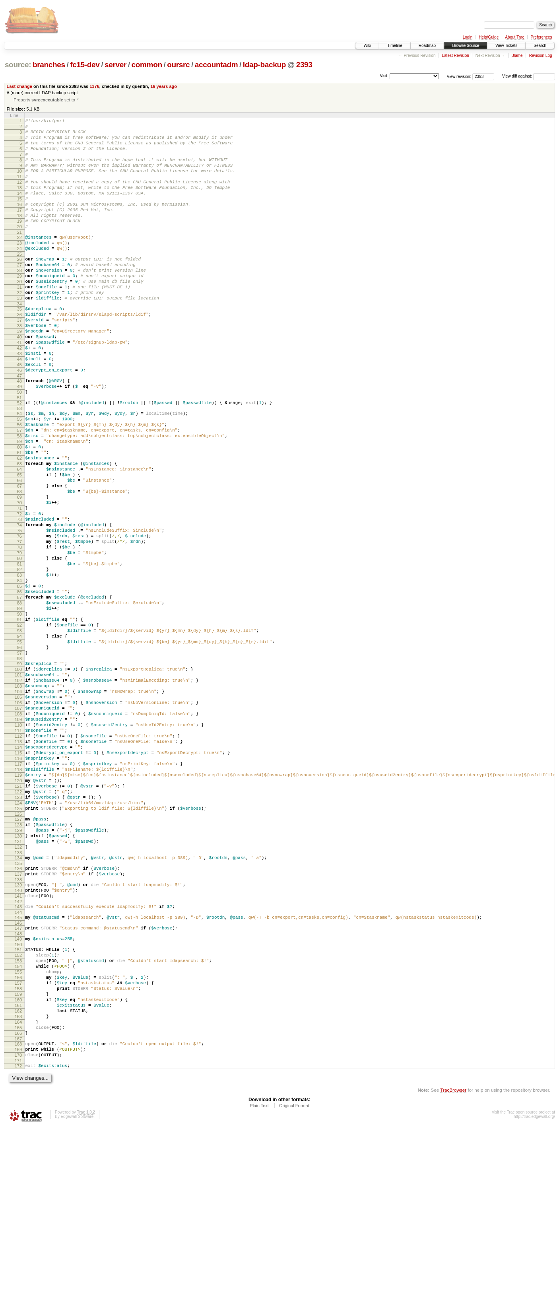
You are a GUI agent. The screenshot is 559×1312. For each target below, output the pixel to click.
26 (19, 287)
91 (19, 720)
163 (18, 1191)
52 (19, 458)
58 (19, 497)
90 (19, 713)
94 (19, 741)
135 (18, 1013)
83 (19, 666)
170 (18, 1237)
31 (19, 321)
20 (19, 250)
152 (18, 1117)
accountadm (216, 64)
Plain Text (259, 1290)
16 (19, 223)
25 (19, 282)
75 (19, 612)
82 (19, 659)
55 (19, 477)
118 (18, 901)
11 (19, 189)
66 (19, 551)
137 (18, 1025)
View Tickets (506, 45)
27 (19, 294)
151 (18, 1110)
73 (19, 599)
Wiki (367, 45)
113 (18, 867)
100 (18, 779)
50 (19, 446)
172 (18, 1249)
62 (19, 524)
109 (18, 840)
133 (18, 1001)
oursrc (178, 64)
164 (18, 1198)
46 (19, 421)
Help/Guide (489, 37)
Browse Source (465, 45)
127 (18, 960)
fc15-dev (84, 64)
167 (18, 1218)
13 (19, 202)
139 (18, 1037)
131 (18, 987)
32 (19, 328)
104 (18, 807)
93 (19, 734)
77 (19, 626)
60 (19, 511)
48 (19, 433)
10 (19, 182)
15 (19, 216)
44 (19, 407)
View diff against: (528, 76)
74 (19, 605)
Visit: (384, 76)
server (115, 64)
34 (19, 341)
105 (18, 813)
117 (18, 894)
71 (19, 585)
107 (18, 827)
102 (18, 793)
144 (18, 1069)
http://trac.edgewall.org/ (534, 1301)
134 (18, 1006)
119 (18, 908)
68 (19, 565)
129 (18, 974)
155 (18, 1137)
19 (19, 243)
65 (19, 544)
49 (19, 439)
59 (19, 504)
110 (18, 847)
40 (19, 380)
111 (18, 854)
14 (19, 209)
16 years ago (163, 86)
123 (18, 935)
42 (19, 394)
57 (19, 490)
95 (19, 747)
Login (467, 37)
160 (18, 1171)
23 (19, 268)
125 (18, 949)
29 (19, 307)
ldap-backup (264, 64)
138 (18, 1032)
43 (19, 400)
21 (19, 257)
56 (19, 484)
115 (18, 881)
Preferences (541, 37)
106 (18, 820)
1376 (94, 86)
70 (19, 578)
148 (18, 1093)
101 (18, 786)
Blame (516, 55)
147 (18, 1086)
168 (18, 1223)
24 (19, 275)
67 (19, 558)
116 (18, 888)
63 (19, 531)
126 (18, 955)
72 (19, 592)
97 (19, 761)
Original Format (294, 1290)
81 (19, 653)
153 (18, 1124)
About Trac (514, 37)
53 (19, 465)
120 (18, 915)
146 (18, 1081)
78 (19, 632)
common (147, 64)
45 (19, 414)
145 (18, 1074)
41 (19, 387)
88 (19, 700)
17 (19, 229)
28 (19, 301)
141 (18, 1050)
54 (19, 470)
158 (18, 1157)
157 (18, 1151)
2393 (304, 64)
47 (19, 428)
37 (19, 360)
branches (49, 64)
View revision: (459, 76)
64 (19, 538)
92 (19, 727)
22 (19, 262)
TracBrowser (453, 1274)
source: (18, 64)
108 (18, 834)
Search (540, 45)
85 (19, 680)
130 (18, 981)
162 (18, 1184)
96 (19, 754)
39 (19, 373)
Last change (19, 86)
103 (18, 800)
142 (18, 1057)
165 (18, 1205)
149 (18, 1098)
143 (18, 1062)
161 (18, 1178)
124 (18, 942)
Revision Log (540, 55)
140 (18, 1044)
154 (18, 1130)
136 (18, 1018)
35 (19, 346)
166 (18, 1211)
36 (19, 353)
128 (18, 967)
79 (19, 639)
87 (19, 693)
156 (18, 1144)
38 (19, 367)
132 (18, 994)
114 (18, 874)
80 (19, 646)
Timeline (394, 45)
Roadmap (427, 45)
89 (19, 707)
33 (19, 334)
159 (18, 1164)
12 (19, 196)
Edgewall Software (76, 1301)
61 (19, 517)
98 (19, 768)
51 (19, 453)
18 (19, 236)
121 (18, 921)
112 (18, 861)
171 (18, 1244)
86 (19, 686)
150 (18, 1105)
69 (19, 572)
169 (18, 1230)
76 (19, 619)
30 (19, 314)
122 (18, 928)
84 (19, 673)
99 (19, 773)
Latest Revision (455, 55)
